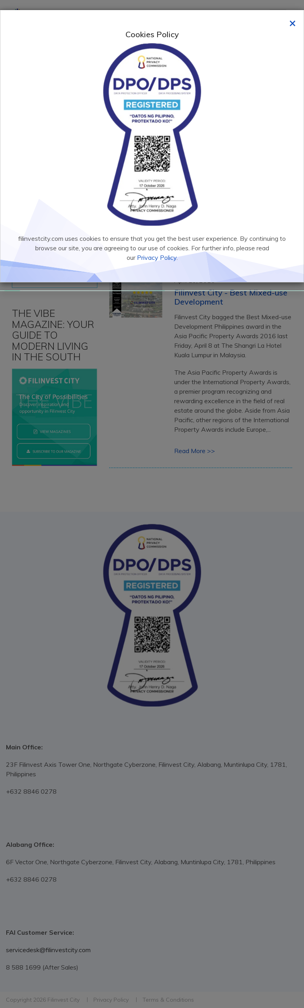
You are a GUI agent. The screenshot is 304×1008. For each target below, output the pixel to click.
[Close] (292, 22)
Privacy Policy (157, 257)
